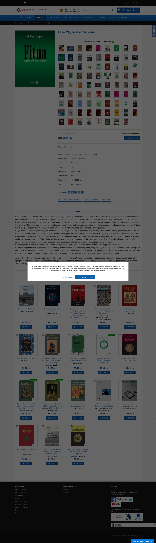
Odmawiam (67, 277)
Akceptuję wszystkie (85, 277)
